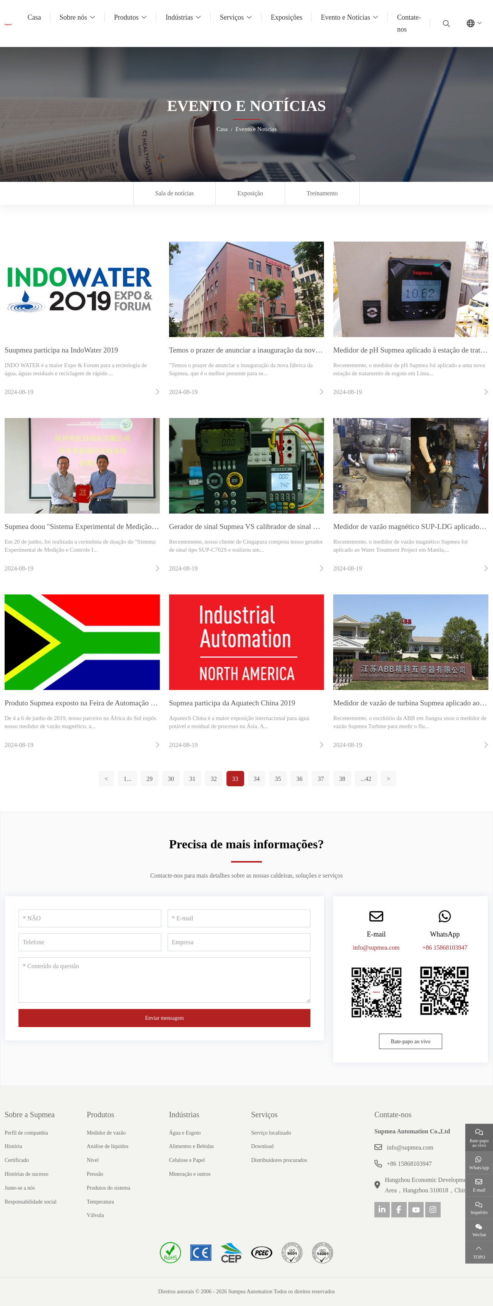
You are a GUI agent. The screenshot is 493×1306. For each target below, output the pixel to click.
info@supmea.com (376, 947)
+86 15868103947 (444, 947)
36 (299, 779)
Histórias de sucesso (27, 1174)
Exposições (286, 17)
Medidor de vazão (106, 1133)
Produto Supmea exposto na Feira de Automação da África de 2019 (104, 703)
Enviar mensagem (164, 1018)
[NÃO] (89, 918)
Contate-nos (409, 23)
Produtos (126, 17)
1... (127, 779)
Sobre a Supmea (30, 1114)
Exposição (250, 193)
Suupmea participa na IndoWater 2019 (61, 350)
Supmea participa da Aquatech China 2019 (232, 703)
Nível (93, 1160)
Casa (34, 17)
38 (342, 779)
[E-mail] (239, 918)
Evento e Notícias (345, 17)
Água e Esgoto (185, 1133)
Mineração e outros (190, 1174)
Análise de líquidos (107, 1146)
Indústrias (179, 17)
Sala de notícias (174, 193)
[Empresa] (239, 942)
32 (214, 779)
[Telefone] (89, 942)
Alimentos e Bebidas (191, 1146)
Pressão (95, 1174)
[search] (445, 23)
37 (321, 779)
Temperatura (100, 1202)
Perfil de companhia (26, 1133)
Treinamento (322, 193)
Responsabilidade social (31, 1202)
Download (262, 1146)
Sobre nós (73, 17)
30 (171, 779)
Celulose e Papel (187, 1160)
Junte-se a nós (20, 1188)
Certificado (17, 1160)
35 (278, 779)
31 (192, 779)
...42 (366, 779)
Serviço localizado (271, 1133)
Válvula (95, 1215)
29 (149, 779)
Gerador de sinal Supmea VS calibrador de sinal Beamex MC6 (261, 526)
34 (256, 779)
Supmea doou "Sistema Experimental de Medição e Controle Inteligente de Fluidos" (129, 526)
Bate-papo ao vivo (411, 1041)
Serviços (232, 17)
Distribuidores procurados (279, 1160)
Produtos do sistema (108, 1188)
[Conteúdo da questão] (164, 980)
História (13, 1146)
